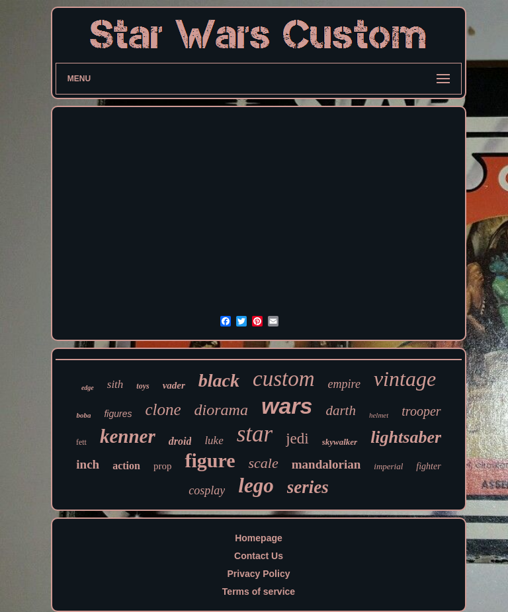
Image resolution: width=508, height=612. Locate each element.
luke (213, 440)
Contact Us (258, 556)
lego (255, 485)
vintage (405, 379)
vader (174, 385)
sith (115, 384)
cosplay (207, 490)
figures (118, 413)
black (218, 380)
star (255, 434)
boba (83, 415)
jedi (297, 438)
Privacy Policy (259, 573)
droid (180, 441)
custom (284, 379)
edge (87, 387)
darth (340, 410)
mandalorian (326, 464)
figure (210, 460)
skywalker (339, 442)
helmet (378, 415)
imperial (388, 466)
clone (163, 409)
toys (142, 386)
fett (81, 442)
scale (263, 463)
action (126, 465)
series (308, 487)
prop (162, 466)
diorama (221, 409)
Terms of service (258, 591)
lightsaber (405, 437)
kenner (127, 436)
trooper (421, 411)
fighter (428, 466)
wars (287, 405)
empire (344, 384)
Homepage (258, 538)
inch (87, 464)
